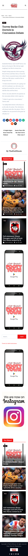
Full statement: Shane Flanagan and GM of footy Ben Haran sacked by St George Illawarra (12, 239)
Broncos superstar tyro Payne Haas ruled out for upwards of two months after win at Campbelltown (14, 211)
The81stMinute (15, 151)
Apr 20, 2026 (19, 185)
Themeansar (18, 546)
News (4, 23)
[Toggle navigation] (3, 5)
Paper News (10, 546)
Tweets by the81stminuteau (9, 343)
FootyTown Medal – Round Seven (13, 182)
